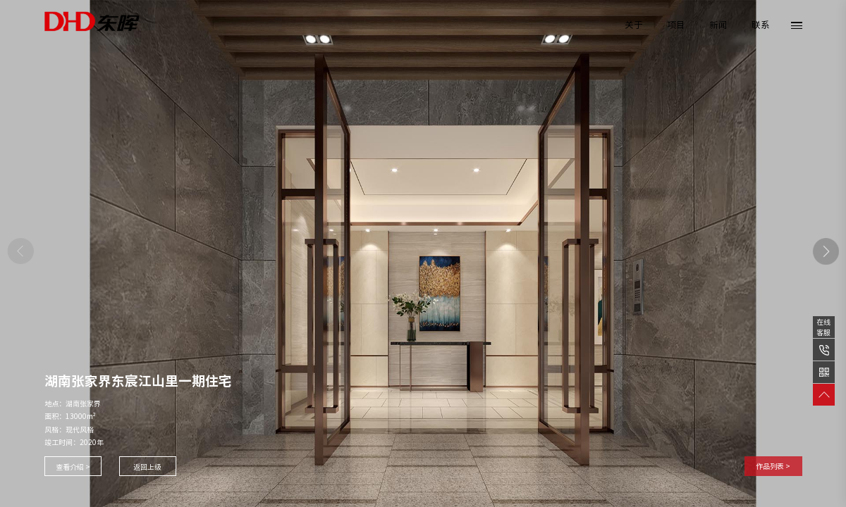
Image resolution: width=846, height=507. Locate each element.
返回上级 (147, 466)
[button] (826, 251)
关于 (634, 25)
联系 (761, 25)
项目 (676, 25)
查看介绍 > (73, 466)
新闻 (718, 25)
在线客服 (823, 327)
